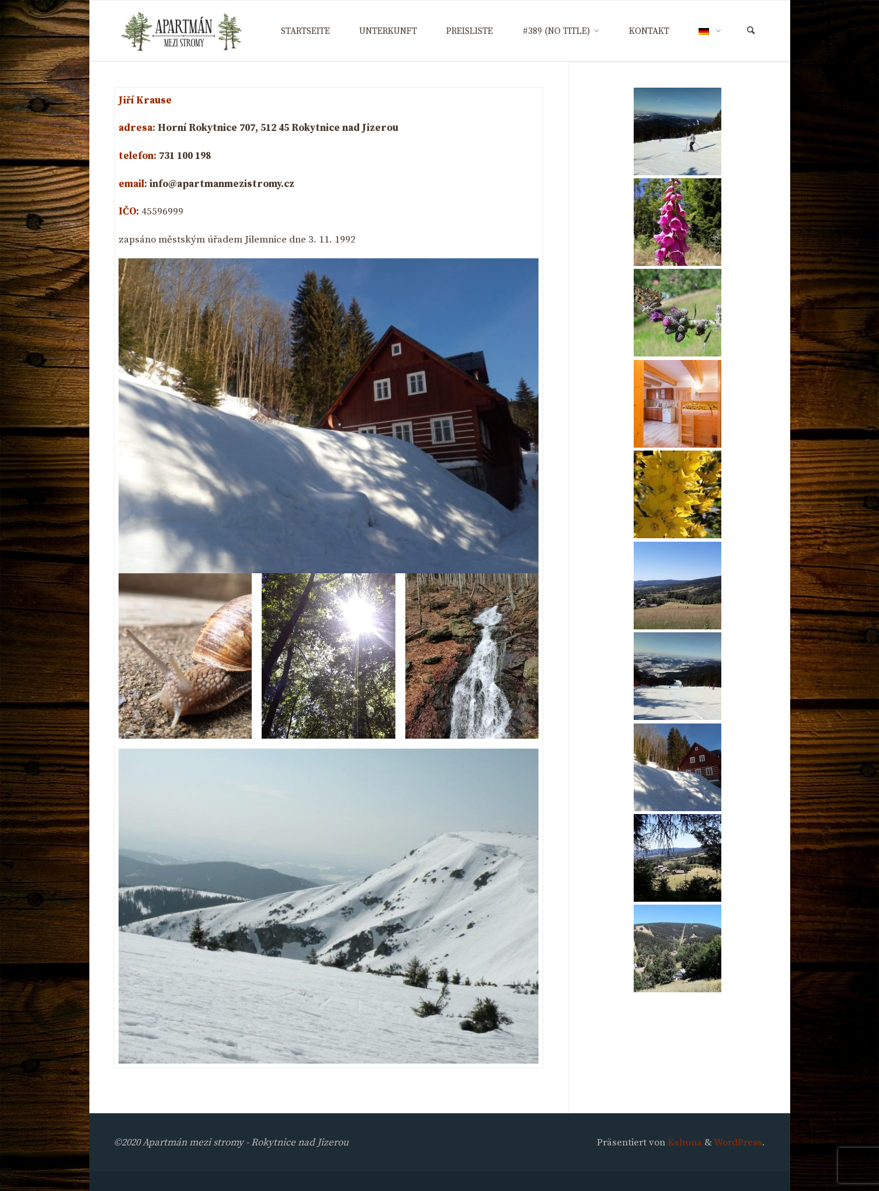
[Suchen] (750, 31)
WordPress (738, 1142)
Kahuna (683, 1142)
